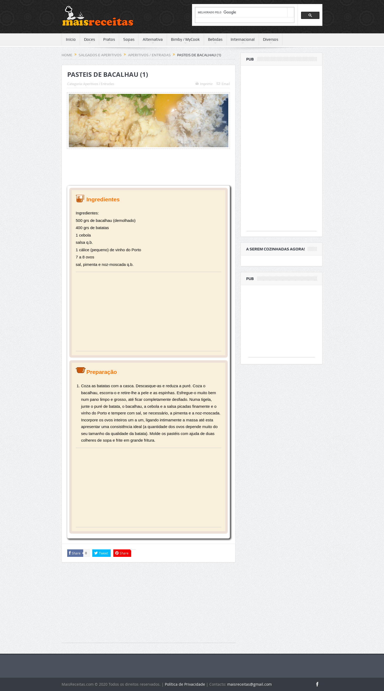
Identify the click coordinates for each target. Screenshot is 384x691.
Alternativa (153, 39)
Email (223, 84)
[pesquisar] (241, 12)
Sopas (128, 39)
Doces (89, 39)
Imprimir (204, 84)
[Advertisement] (148, 313)
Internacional (243, 39)
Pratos (109, 39)
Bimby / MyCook (185, 39)
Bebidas (215, 39)
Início (71, 39)
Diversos (270, 39)
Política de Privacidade (185, 684)
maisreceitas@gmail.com (249, 684)
